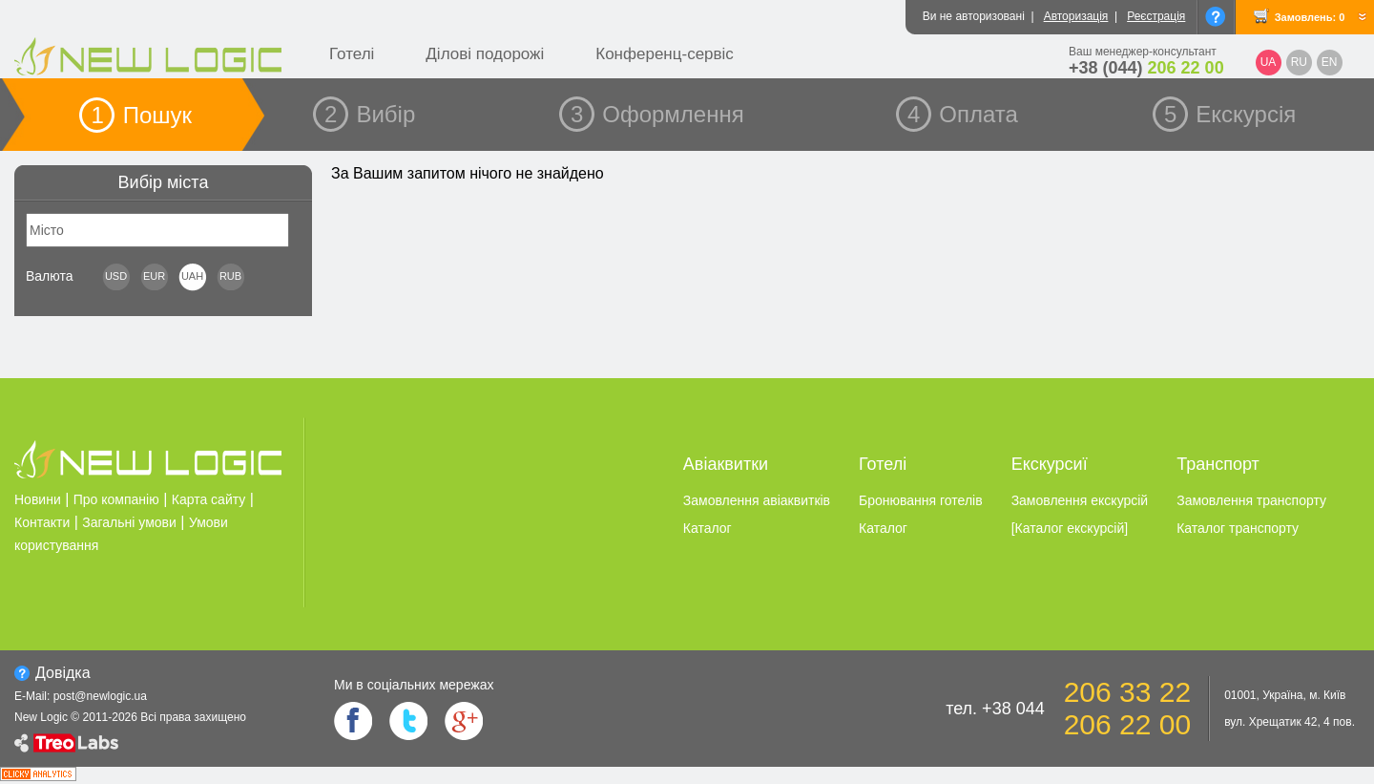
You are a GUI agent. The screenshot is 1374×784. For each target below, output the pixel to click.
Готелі (351, 54)
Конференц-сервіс (664, 54)
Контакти (42, 522)
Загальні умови (129, 522)
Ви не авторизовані (974, 16)
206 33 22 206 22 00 (1127, 708)
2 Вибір (369, 114)
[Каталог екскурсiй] (1069, 528)
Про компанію (116, 499)
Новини (37, 499)
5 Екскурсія (1230, 114)
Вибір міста (163, 182)
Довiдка (63, 673)
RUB (230, 276)
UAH (192, 276)
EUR (154, 276)
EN (1330, 62)
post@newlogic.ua (100, 696)
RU (1299, 62)
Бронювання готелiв (921, 500)
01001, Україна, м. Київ (1284, 695)
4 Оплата (962, 114)
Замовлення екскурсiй (1080, 500)
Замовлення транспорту (1251, 500)
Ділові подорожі (485, 54)
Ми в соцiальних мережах (413, 684)
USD (116, 276)
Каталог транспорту (1237, 528)
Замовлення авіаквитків (756, 500)
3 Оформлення (657, 114)
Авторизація (1076, 16)
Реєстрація (1156, 16)
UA (1268, 62)
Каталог (707, 528)
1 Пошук (141, 115)
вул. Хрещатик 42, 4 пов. (1289, 722)
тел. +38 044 (995, 708)
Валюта (49, 276)
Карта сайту (209, 499)
